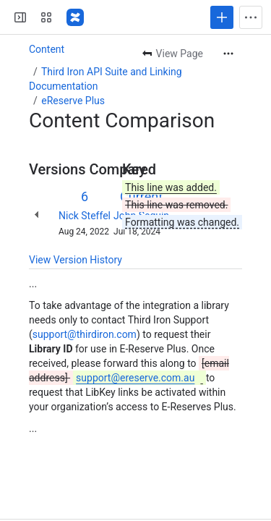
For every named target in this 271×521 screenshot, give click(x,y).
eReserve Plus (73, 100)
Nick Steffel (85, 215)
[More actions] (228, 53)
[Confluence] (75, 17)
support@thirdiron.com (85, 334)
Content (46, 49)
